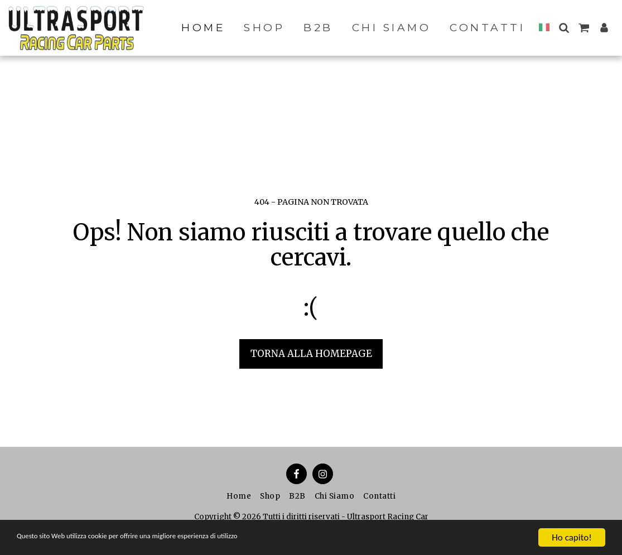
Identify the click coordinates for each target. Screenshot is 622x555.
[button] (564, 27)
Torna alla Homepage (311, 354)
